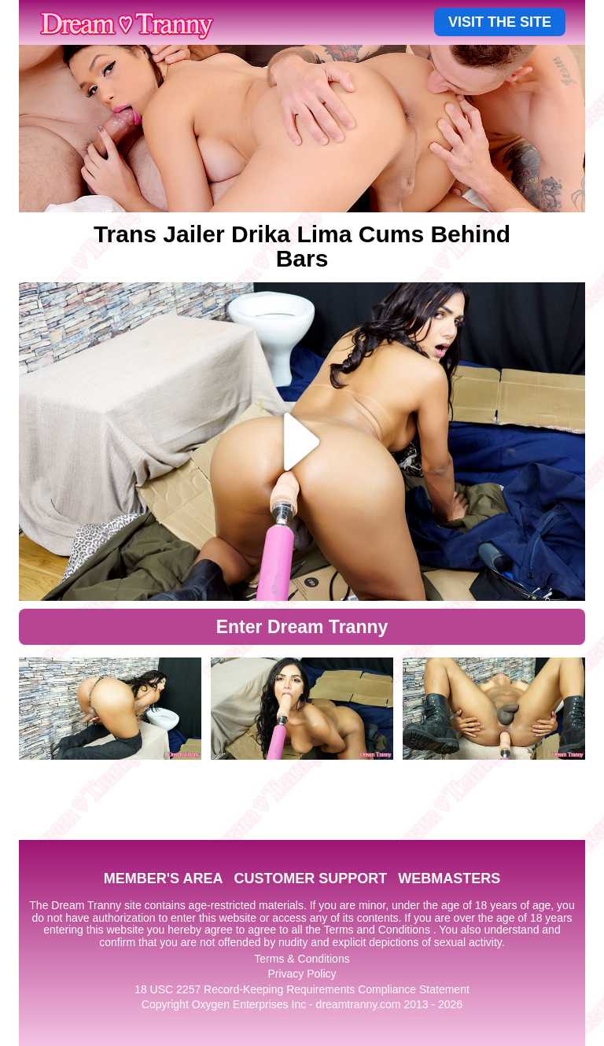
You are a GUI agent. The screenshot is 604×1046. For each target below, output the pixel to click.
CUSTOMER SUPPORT (310, 878)
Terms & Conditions (301, 958)
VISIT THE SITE (499, 22)
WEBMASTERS (449, 878)
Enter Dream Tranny (302, 627)
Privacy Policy (301, 973)
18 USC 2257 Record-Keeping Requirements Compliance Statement (302, 989)
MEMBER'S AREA (163, 878)
